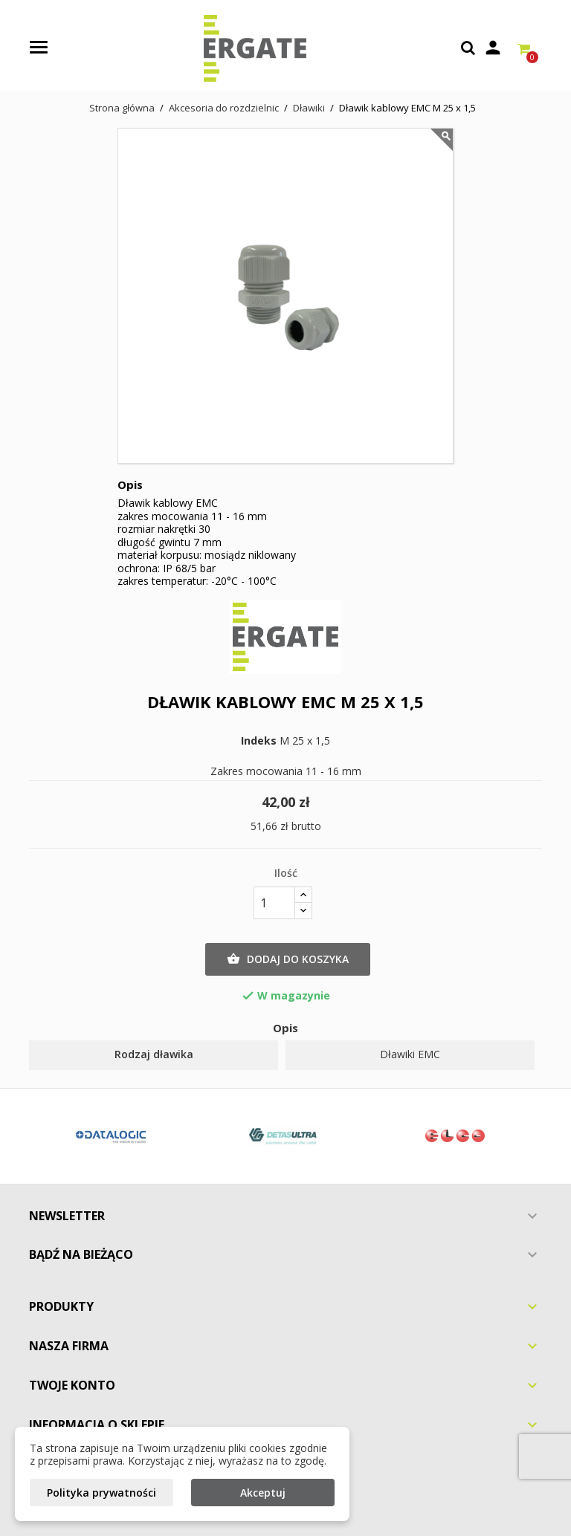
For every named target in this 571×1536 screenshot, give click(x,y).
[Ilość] (274, 903)
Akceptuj (263, 1492)
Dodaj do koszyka (288, 959)
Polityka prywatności (101, 1492)
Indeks (259, 741)
